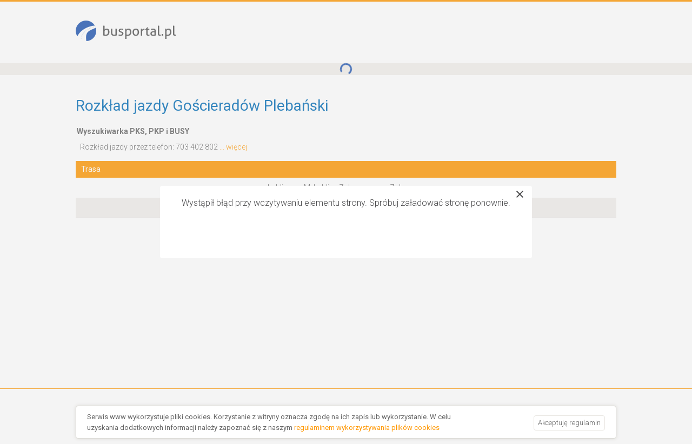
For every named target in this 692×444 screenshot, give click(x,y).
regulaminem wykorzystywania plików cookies (367, 427)
